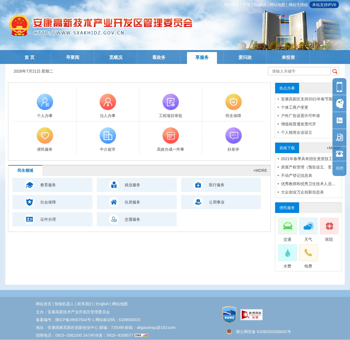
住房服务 (132, 202)
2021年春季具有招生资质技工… (308, 159)
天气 (308, 230)
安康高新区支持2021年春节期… (308, 99)
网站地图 (277, 5)
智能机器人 (64, 304)
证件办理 (48, 219)
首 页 (29, 57)
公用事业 (217, 202)
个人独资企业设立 (296, 132)
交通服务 (132, 219)
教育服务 (48, 185)
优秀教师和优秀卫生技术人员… (308, 184)
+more (260, 170)
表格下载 (287, 148)
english (260, 5)
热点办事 (287, 88)
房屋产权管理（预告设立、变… (308, 167)
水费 (287, 256)
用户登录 (232, 5)
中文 (246, 5)
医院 (329, 230)
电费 (308, 256)
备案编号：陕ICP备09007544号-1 (65, 319)
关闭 (339, 168)
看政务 (159, 57)
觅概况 (115, 57)
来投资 (288, 57)
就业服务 (132, 185)
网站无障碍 (298, 5)
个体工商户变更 (294, 107)
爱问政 (245, 57)
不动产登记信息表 (296, 175)
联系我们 (85, 304)
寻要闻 (72, 57)
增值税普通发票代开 (298, 124)
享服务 (202, 57)
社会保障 (48, 202)
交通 (287, 230)
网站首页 (43, 304)
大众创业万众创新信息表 (302, 192)
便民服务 (287, 207)
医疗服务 (217, 185)
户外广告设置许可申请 (300, 115)
